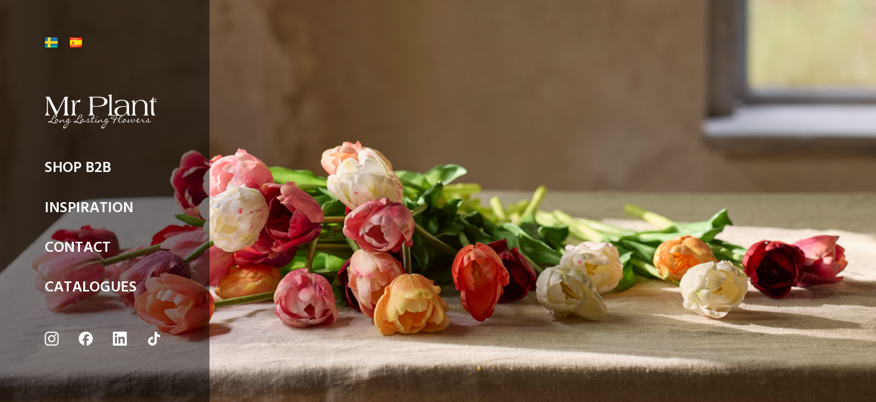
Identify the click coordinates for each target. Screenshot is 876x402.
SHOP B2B (78, 170)
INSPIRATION (89, 210)
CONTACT (78, 250)
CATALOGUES (91, 290)
